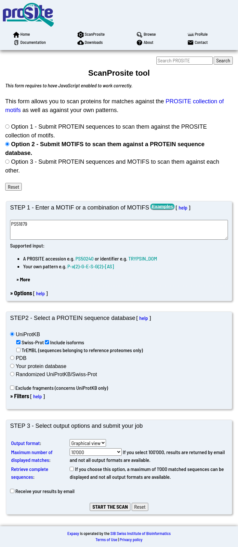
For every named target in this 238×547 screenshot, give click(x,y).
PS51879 (119, 230)
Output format (25, 443)
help (182, 207)
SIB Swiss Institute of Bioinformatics (141, 533)
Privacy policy (131, 539)
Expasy (73, 533)
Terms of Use (106, 539)
